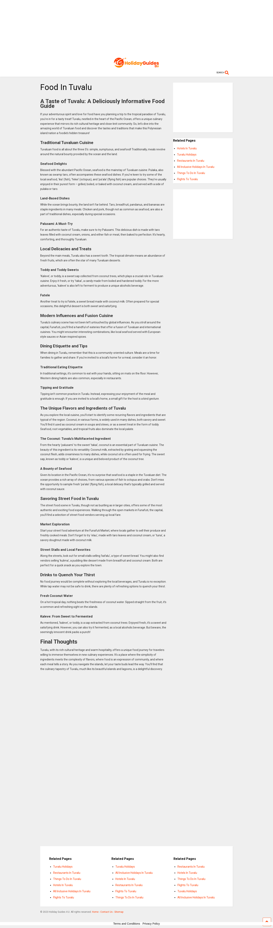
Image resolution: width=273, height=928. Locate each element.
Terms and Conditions (126, 923)
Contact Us (106, 912)
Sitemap (118, 912)
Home (95, 912)
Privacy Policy (151, 923)
